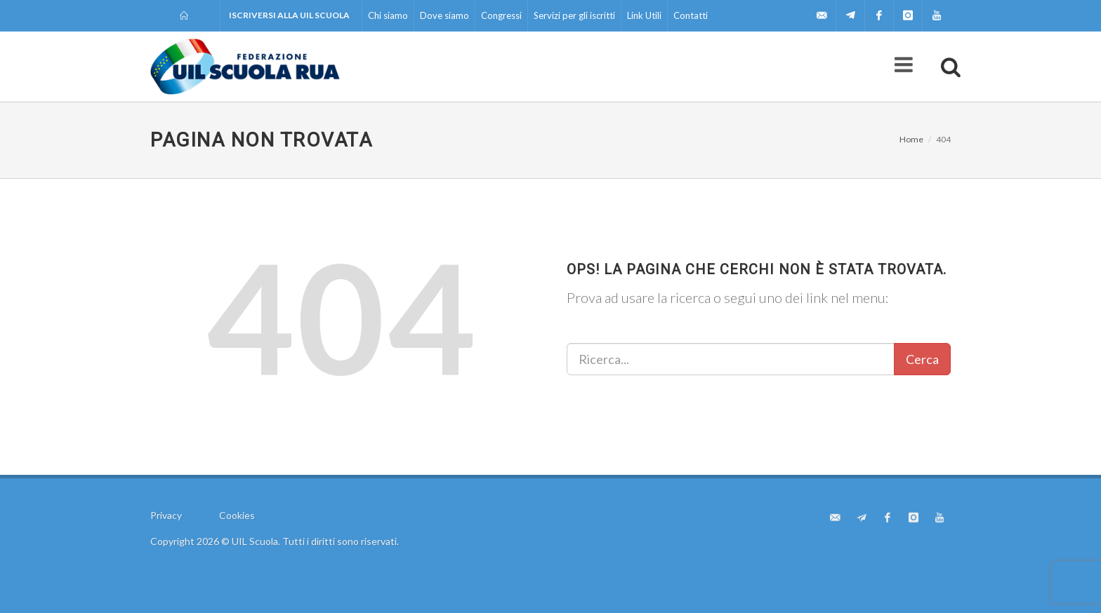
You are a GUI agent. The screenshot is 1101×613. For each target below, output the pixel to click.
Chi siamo (388, 15)
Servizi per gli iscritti (574, 15)
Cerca (922, 359)
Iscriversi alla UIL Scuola (289, 15)
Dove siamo (444, 15)
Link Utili (644, 15)
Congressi (501, 15)
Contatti (690, 15)
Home (911, 139)
